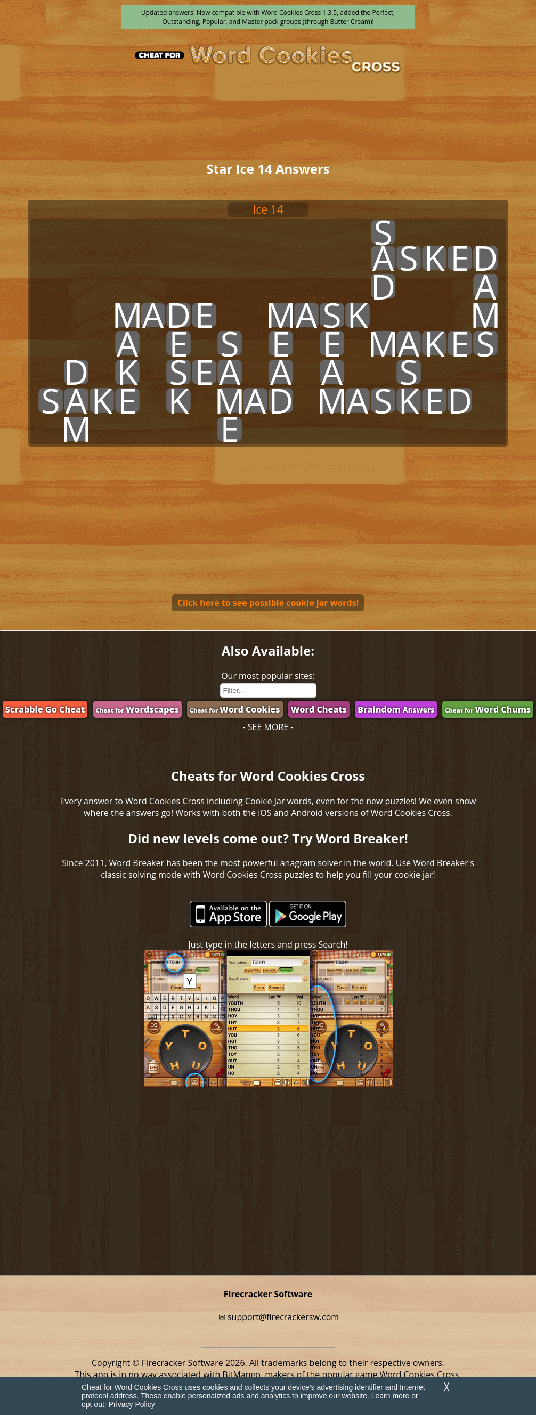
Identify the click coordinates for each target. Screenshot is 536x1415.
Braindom (396, 709)
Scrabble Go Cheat (45, 709)
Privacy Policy (132, 1404)
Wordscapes (137, 709)
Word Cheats (319, 709)
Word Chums (488, 709)
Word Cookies (235, 709)
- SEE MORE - (268, 727)
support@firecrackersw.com (283, 1317)
